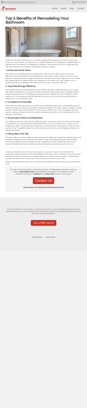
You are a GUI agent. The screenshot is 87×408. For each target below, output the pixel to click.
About (63, 8)
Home (54, 8)
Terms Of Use (50, 237)
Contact (80, 8)
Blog (72, 8)
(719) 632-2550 (79, 2)
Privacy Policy (37, 237)
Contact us (43, 181)
